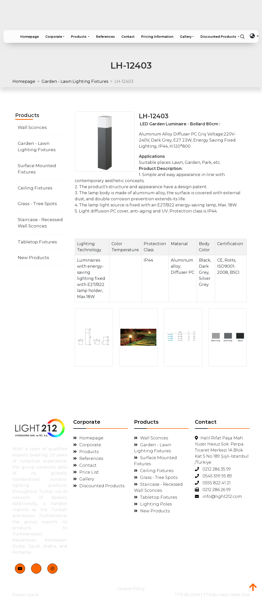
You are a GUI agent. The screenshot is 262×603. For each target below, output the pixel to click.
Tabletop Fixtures (37, 241)
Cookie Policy (131, 588)
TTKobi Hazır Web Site (226, 594)
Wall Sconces (32, 127)
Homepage (23, 81)
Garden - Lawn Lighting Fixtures (75, 81)
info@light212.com (218, 496)
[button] (54, 36)
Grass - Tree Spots (37, 203)
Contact (85, 465)
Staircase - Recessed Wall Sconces (40, 223)
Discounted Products (98, 485)
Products (86, 451)
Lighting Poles (153, 504)
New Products (33, 257)
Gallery (83, 479)
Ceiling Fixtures (35, 187)
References (88, 458)
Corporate (87, 444)
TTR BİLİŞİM (187, 594)
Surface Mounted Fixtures (37, 169)
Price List (86, 472)
